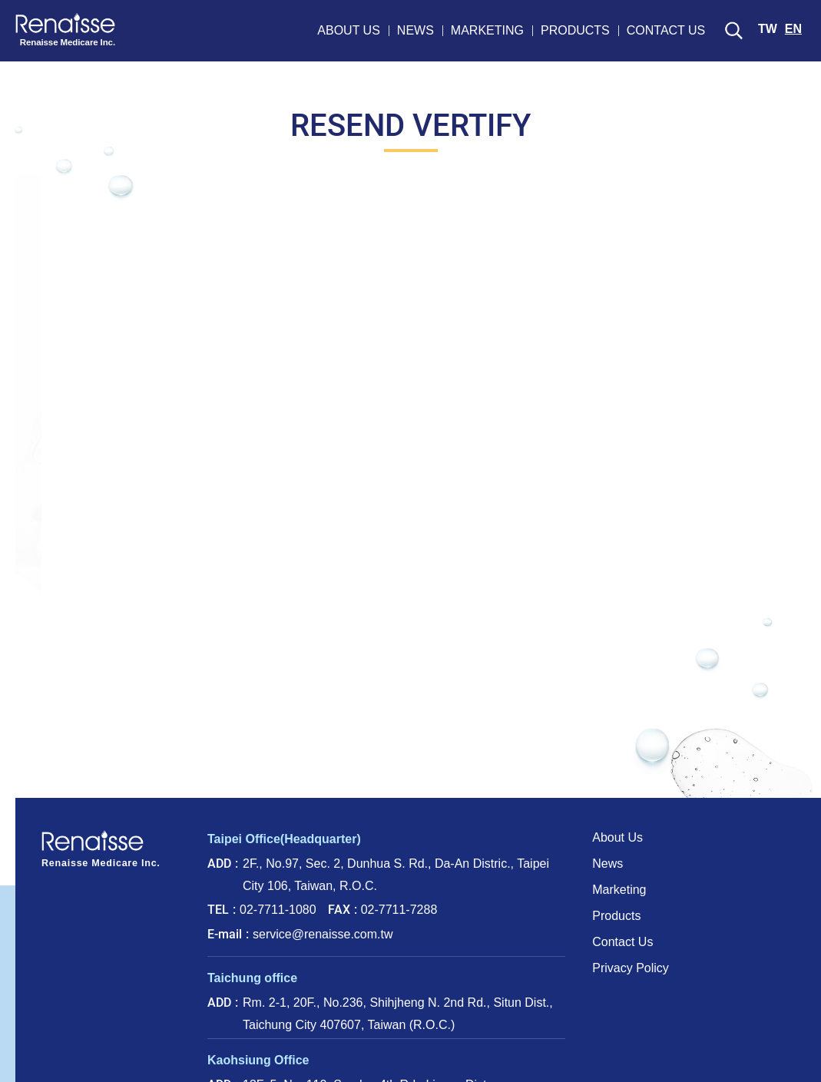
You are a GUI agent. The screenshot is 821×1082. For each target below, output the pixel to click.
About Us (617, 837)
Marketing (619, 889)
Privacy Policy (630, 967)
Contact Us (622, 941)
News (607, 863)
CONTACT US (666, 30)
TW (767, 28)
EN (793, 28)
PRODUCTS (575, 30)
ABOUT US (348, 30)
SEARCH (733, 30)
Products (616, 915)
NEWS (415, 30)
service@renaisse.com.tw (323, 934)
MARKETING (487, 30)
